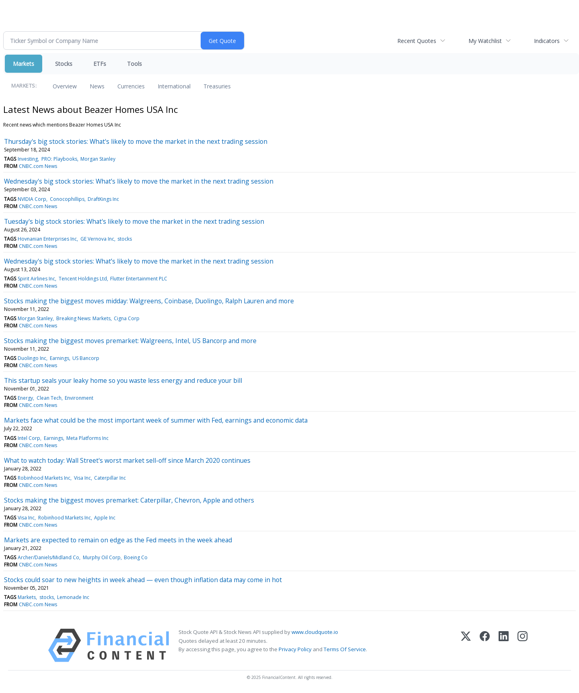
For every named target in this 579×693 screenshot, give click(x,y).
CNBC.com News (38, 166)
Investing (28, 158)
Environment (79, 398)
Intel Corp (29, 438)
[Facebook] (484, 645)
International (174, 86)
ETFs (99, 63)
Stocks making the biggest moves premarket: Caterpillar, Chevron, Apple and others (129, 500)
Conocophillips (67, 199)
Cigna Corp (127, 318)
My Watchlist (485, 41)
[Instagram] (522, 645)
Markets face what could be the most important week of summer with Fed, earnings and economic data (156, 420)
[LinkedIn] (503, 645)
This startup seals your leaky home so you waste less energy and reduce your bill (123, 380)
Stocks (63, 63)
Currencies (131, 86)
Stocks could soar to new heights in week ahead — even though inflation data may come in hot (143, 579)
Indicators (547, 41)
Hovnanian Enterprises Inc (47, 238)
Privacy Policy (295, 649)
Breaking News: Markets (83, 318)
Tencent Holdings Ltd (83, 278)
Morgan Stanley (97, 158)
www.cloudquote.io (315, 632)
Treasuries (217, 86)
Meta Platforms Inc (87, 438)
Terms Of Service (345, 649)
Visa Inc (82, 477)
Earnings (59, 358)
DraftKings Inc (103, 199)
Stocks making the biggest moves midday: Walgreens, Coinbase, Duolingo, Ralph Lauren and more (149, 300)
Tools (134, 63)
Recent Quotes (416, 41)
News (97, 86)
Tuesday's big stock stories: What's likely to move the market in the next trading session (134, 221)
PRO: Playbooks (59, 158)
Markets (23, 63)
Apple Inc (104, 517)
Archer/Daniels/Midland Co (48, 557)
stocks (124, 238)
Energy (25, 398)
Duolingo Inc (32, 358)
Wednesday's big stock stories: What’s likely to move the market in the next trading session (138, 181)
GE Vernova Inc (97, 238)
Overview (65, 86)
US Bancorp (85, 358)
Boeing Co (136, 557)
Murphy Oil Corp (102, 557)
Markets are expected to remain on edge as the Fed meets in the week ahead (118, 540)
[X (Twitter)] (466, 645)
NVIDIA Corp (32, 199)
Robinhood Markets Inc (44, 477)
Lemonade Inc (73, 597)
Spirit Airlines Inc (36, 278)
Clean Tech (49, 398)
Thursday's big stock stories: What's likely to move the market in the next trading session (135, 141)
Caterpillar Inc (110, 477)
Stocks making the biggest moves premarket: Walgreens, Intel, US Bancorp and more (130, 340)
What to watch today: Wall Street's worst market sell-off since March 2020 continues (127, 460)
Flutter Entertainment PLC (138, 278)
